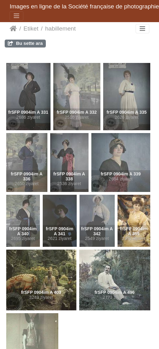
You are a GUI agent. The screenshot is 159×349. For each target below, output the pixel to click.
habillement (60, 28)
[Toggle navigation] (16, 16)
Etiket (30, 28)
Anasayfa (13, 28)
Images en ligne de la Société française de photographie (84, 6)
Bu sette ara (25, 43)
